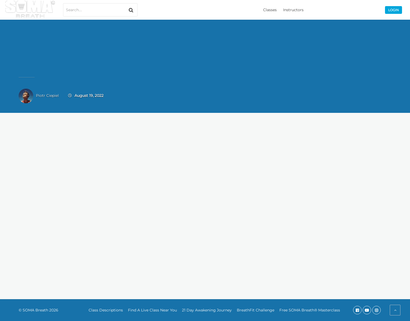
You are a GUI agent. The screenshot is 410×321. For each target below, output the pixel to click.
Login (393, 10)
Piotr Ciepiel (47, 95)
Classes (270, 9)
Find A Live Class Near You (152, 310)
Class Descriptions (106, 310)
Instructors (293, 9)
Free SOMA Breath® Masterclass (309, 310)
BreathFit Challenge (255, 310)
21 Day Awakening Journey (207, 310)
